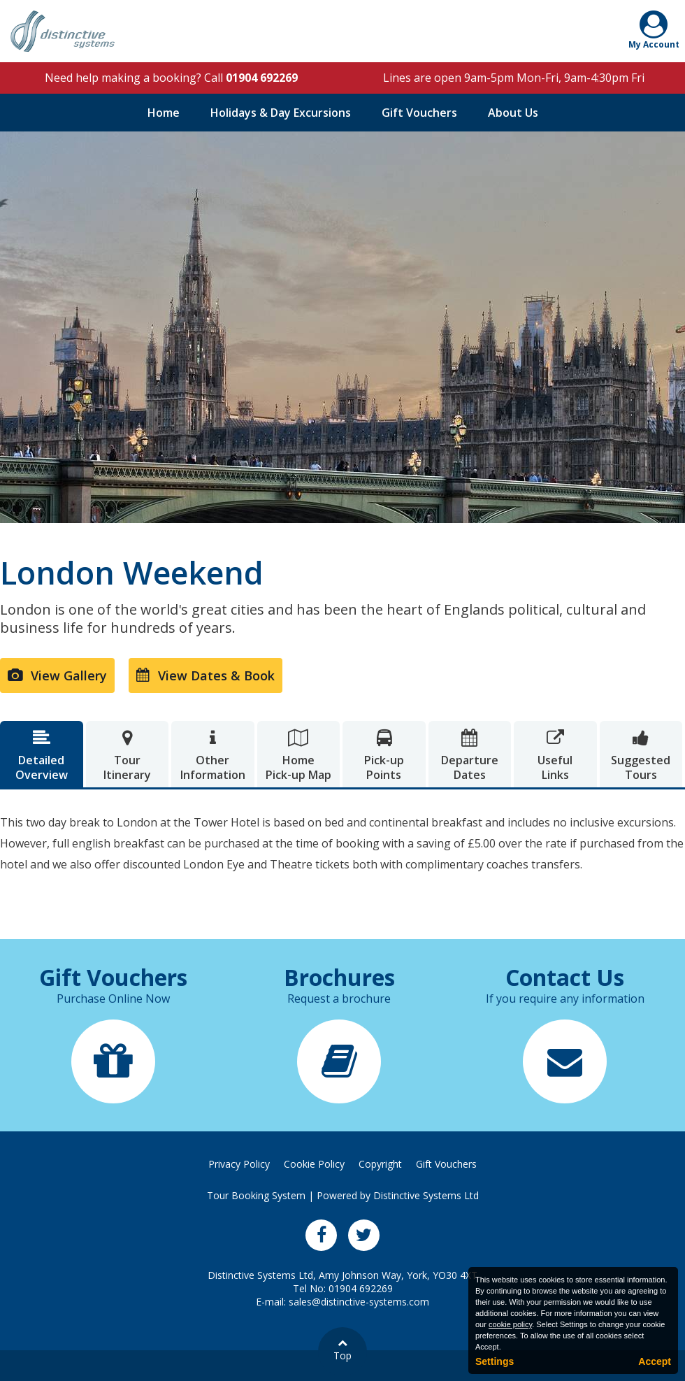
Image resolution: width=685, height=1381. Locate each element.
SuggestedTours (641, 755)
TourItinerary (127, 755)
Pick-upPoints (384, 755)
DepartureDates (470, 755)
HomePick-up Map (298, 755)
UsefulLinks (555, 755)
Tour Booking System (256, 1195)
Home (163, 112)
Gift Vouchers (419, 112)
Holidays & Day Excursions (280, 112)
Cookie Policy (314, 1164)
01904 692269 (262, 77)
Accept (654, 1361)
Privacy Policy (239, 1164)
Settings (494, 1361)
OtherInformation (212, 755)
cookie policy (510, 1324)
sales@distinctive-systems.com (359, 1301)
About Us (513, 112)
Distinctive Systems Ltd (426, 1195)
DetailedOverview (41, 755)
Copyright (380, 1164)
